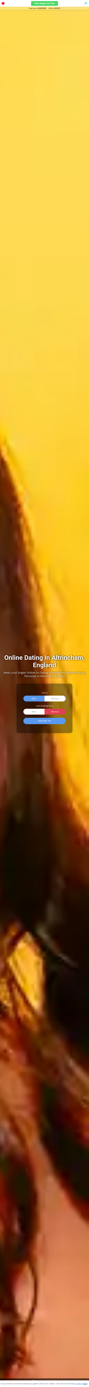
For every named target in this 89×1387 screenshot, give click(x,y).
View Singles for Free (44, 3)
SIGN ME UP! (44, 721)
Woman (55, 698)
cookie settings (82, 1384)
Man (34, 698)
